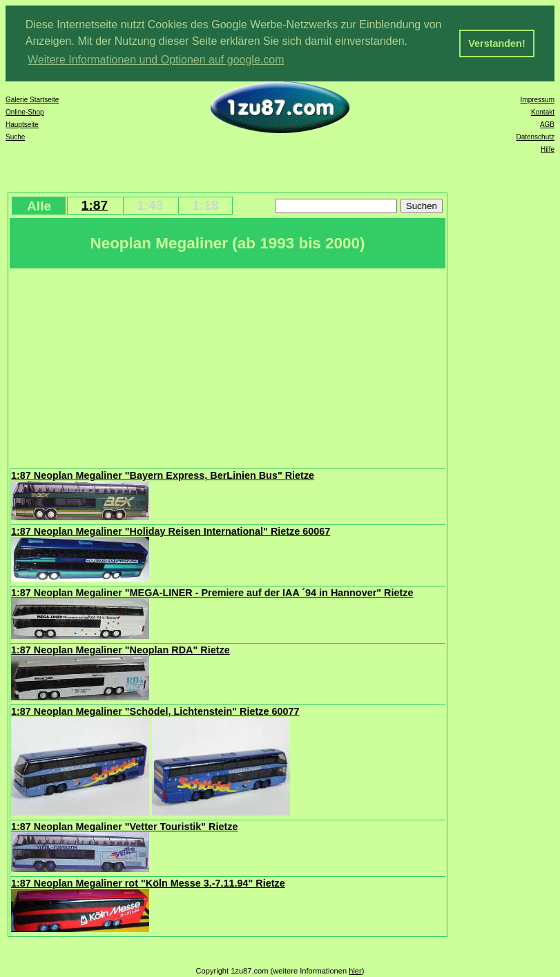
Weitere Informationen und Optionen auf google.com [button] (156, 60)
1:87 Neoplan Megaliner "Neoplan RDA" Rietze (120, 649)
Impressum (537, 99)
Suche (15, 137)
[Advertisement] (227, 367)
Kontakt (542, 112)
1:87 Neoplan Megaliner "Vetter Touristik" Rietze (124, 826)
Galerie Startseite (32, 99)
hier (355, 971)
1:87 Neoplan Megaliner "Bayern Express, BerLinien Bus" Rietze (162, 475)
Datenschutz (535, 137)
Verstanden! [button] (496, 43)
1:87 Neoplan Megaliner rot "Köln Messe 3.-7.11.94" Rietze (148, 883)
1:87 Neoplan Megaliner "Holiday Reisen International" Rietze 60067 (170, 531)
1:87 (94, 205)
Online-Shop (25, 112)
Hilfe (547, 149)
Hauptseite (22, 124)
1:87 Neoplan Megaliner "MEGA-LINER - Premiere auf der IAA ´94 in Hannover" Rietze (212, 592)
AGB (547, 124)
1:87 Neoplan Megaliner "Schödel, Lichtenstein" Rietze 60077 (155, 711)
